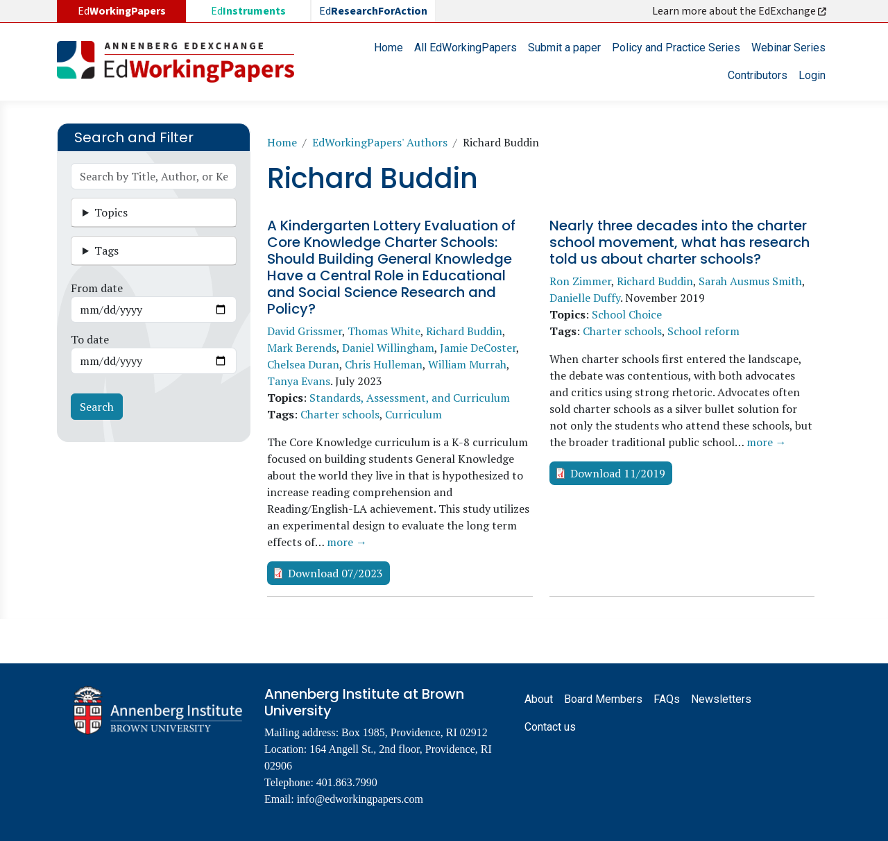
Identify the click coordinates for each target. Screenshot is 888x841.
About (538, 699)
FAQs (667, 699)
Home (388, 47)
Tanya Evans (298, 381)
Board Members (603, 699)
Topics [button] (111, 212)
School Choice (627, 314)
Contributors (757, 75)
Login (812, 75)
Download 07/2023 (335, 573)
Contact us (550, 726)
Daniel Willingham (388, 347)
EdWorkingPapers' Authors (379, 142)
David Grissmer (304, 331)
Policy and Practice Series (676, 47)
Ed (248, 11)
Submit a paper (564, 47)
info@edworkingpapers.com (360, 799)
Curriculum (413, 414)
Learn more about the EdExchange (740, 11)
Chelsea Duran (303, 364)
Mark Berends (301, 347)
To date (90, 339)
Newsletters (721, 699)
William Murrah (467, 364)
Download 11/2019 (617, 473)
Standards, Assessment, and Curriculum (409, 397)
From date (97, 288)
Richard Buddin (464, 331)
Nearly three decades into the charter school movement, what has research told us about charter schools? (679, 242)
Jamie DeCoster (478, 347)
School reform (703, 331)
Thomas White (384, 331)
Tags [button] (106, 250)
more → (347, 542)
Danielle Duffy (584, 297)
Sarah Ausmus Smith (750, 281)
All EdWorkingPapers (465, 47)
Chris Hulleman (383, 364)
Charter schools (339, 414)
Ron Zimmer (580, 281)
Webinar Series (788, 47)
